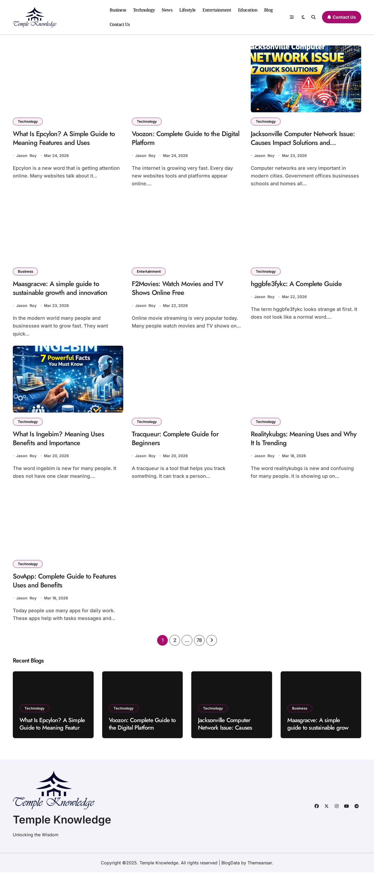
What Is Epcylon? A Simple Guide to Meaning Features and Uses (68, 139)
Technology (144, 10)
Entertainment (216, 10)
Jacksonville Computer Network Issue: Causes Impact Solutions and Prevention (303, 144)
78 (199, 650)
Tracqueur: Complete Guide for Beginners (179, 444)
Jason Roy (26, 158)
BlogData (230, 872)
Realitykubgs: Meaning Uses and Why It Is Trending (299, 444)
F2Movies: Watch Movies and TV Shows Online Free (182, 292)
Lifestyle (187, 10)
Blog (268, 10)
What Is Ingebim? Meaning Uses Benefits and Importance (62, 444)
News (167, 10)
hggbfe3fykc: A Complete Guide (300, 287)
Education (247, 10)
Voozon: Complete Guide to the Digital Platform (180, 139)
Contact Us (120, 24)
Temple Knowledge (62, 829)
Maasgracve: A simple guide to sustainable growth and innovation (64, 292)
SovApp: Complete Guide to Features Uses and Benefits (55, 589)
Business (118, 10)
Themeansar (260, 872)
